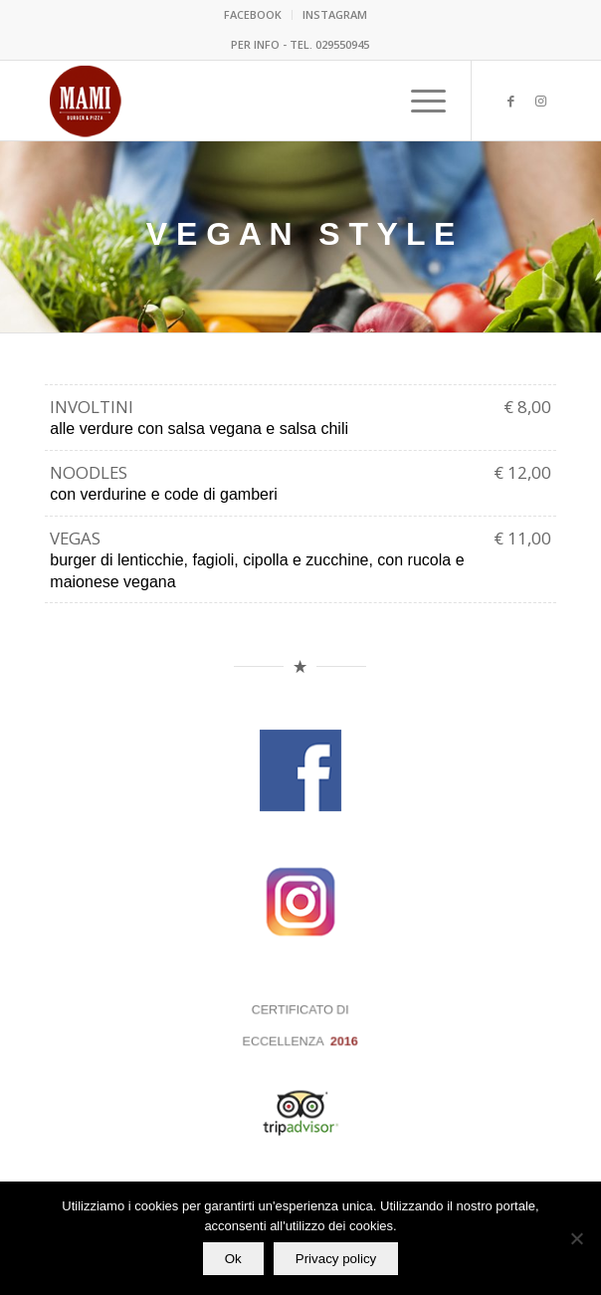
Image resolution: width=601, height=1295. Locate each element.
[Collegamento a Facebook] (511, 101)
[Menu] (418, 100)
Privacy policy (336, 1258)
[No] (576, 1238)
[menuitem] (253, 15)
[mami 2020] (249, 100)
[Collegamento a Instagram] (541, 101)
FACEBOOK (253, 14)
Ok (233, 1258)
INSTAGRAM (334, 14)
